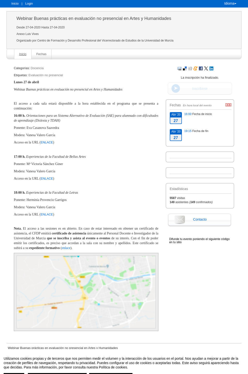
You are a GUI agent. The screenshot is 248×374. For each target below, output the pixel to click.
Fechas (41, 54)
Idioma (230, 3)
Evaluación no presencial (45, 75)
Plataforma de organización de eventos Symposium (127, 369)
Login (29, 3)
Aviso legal (73, 369)
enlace (66, 248)
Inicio (15, 3)
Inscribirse (200, 89)
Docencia (37, 68)
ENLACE (47, 142)
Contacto (200, 219)
